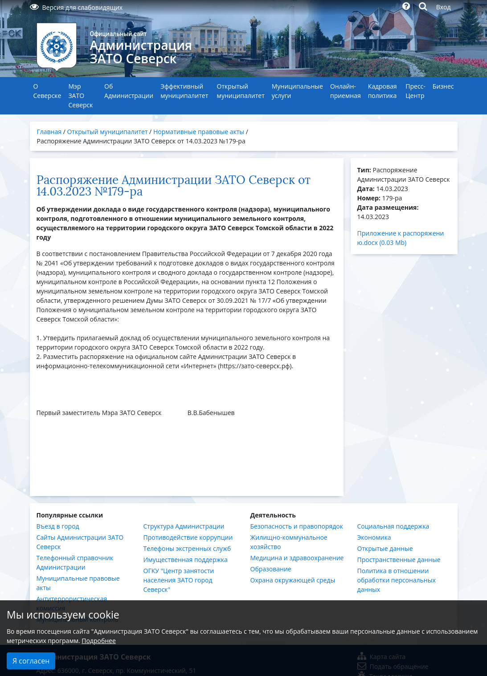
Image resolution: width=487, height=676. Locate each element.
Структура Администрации (184, 526)
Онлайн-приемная (345, 91)
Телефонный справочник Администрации (75, 562)
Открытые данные (385, 548)
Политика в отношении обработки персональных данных (396, 580)
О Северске (47, 91)
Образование (270, 569)
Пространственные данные (399, 559)
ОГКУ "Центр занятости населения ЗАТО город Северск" (178, 580)
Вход (443, 7)
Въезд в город (58, 526)
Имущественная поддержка (185, 559)
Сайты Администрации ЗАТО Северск (80, 542)
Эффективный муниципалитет (184, 91)
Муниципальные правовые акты (78, 583)
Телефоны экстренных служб (187, 548)
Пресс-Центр (415, 91)
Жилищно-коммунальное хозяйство (288, 542)
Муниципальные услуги (297, 91)
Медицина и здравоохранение (297, 558)
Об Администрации (128, 91)
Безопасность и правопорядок (296, 526)
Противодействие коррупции (188, 537)
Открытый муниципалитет (241, 91)
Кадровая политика (382, 91)
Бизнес (443, 86)
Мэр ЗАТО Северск (80, 95)
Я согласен (30, 661)
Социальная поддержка (393, 526)
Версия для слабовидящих (76, 7)
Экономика (374, 537)
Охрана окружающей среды (293, 580)
